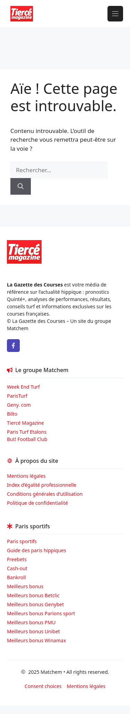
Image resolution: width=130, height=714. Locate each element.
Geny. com (19, 405)
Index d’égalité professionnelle (42, 485)
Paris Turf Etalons (26, 432)
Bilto (12, 414)
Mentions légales (26, 476)
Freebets (17, 559)
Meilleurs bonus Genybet (35, 604)
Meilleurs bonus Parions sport (41, 613)
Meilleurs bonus (25, 586)
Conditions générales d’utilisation (45, 494)
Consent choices (43, 686)
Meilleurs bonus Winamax (36, 640)
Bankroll (16, 577)
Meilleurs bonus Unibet (33, 631)
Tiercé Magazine (25, 423)
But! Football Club (27, 439)
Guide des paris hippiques (36, 550)
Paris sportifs (22, 541)
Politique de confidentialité (37, 503)
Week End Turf (23, 387)
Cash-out (17, 568)
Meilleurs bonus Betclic (33, 595)
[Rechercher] (20, 186)
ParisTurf (17, 396)
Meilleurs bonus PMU (31, 622)
